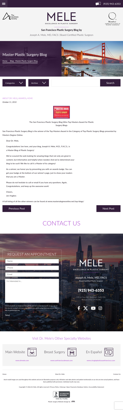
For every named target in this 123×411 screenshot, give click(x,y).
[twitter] (86, 309)
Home (4, 61)
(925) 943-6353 (91, 290)
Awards (22, 98)
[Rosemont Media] (73, 402)
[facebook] (80, 309)
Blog (12, 61)
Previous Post (17, 208)
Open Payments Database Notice (77, 387)
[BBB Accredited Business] (61, 395)
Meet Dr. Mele (60, 374)
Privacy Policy (54, 387)
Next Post (108, 208)
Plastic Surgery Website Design (58, 402)
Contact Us (117, 374)
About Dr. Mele (9, 98)
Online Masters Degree (62, 117)
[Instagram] (102, 309)
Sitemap (62, 387)
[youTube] (94, 309)
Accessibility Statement (96, 387)
